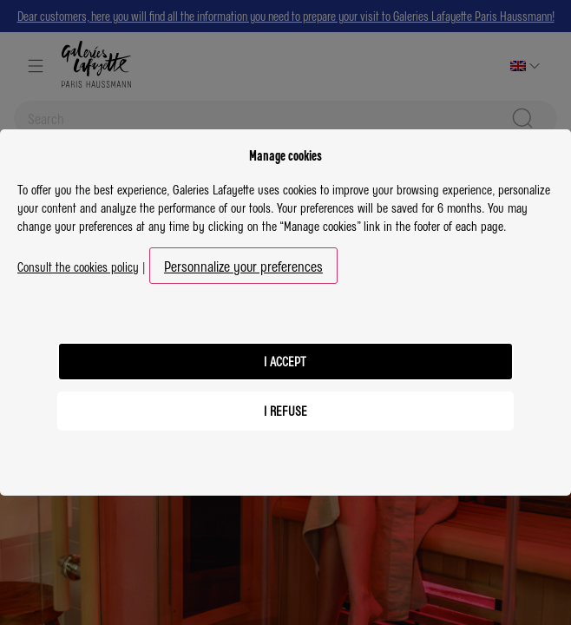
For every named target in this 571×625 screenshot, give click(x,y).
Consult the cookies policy (78, 266)
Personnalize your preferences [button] (243, 265)
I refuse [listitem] (285, 410)
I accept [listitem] (285, 361)
